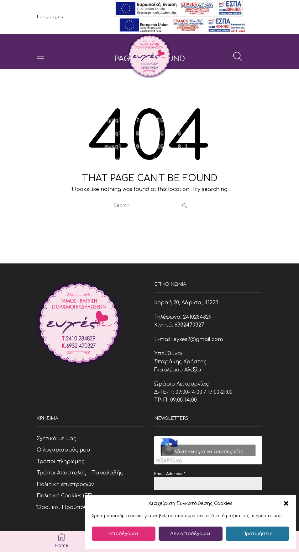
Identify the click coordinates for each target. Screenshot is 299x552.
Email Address (169, 474)
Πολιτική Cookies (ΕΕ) (64, 496)
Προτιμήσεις (257, 533)
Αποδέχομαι (124, 533)
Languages (50, 16)
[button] (286, 503)
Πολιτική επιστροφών (65, 484)
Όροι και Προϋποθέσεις (69, 507)
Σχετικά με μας (56, 438)
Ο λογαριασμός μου (63, 450)
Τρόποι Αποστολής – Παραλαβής (80, 473)
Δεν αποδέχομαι (190, 533)
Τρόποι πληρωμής (60, 461)
